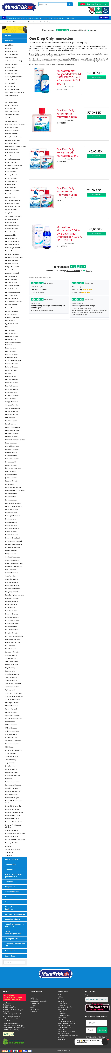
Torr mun (8, 902)
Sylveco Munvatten (11, 677)
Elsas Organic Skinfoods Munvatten (13, 344)
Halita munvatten (10, 424)
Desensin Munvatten (11, 270)
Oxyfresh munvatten (11, 579)
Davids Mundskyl (10, 235)
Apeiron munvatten (11, 99)
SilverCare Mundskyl (11, 661)
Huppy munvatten (11, 443)
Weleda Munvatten (11, 728)
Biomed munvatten (11, 162)
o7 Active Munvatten (11, 55)
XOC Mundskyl (9, 747)
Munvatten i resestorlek (12, 791)
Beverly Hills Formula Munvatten (15, 146)
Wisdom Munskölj (11, 734)
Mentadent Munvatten (12, 528)
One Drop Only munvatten (13, 566)
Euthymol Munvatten (11, 367)
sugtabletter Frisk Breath (13, 849)
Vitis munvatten (10, 722)
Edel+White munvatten (12, 317)
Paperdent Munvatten (12, 585)
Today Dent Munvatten (12, 699)
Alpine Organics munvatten (13, 77)
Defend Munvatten (11, 238)
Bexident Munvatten (11, 150)
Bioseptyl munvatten (11, 175)
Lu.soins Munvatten (11, 513)
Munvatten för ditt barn (12, 809)
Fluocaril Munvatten (11, 383)
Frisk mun (9, 41)
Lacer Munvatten (10, 497)
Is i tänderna (10, 897)
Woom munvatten (11, 737)
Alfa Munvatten (10, 67)
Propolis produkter (12, 919)
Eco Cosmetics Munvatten (13, 302)
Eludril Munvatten (10, 351)
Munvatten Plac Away (12, 614)
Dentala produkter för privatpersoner (14, 875)
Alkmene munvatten (11, 70)
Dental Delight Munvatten (13, 248)
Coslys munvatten (10, 222)
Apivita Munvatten (11, 102)
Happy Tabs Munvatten (12, 427)
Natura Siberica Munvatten (13, 544)
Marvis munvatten (10, 519)
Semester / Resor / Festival (15, 914)
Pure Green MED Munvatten (14, 636)
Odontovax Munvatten (12, 560)
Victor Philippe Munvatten (13, 718)
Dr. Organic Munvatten (12, 292)
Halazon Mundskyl (11, 421)
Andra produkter (11, 939)
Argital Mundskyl (10, 108)
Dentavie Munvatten (11, 251)
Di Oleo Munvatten (11, 276)
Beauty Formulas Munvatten (14, 137)
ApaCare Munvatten (11, 96)
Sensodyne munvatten (12, 652)
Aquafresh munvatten (12, 105)
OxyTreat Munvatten (11, 582)
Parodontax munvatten (12, 589)
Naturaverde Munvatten (12, 547)
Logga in (104, 18)
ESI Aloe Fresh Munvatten (13, 361)
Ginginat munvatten (11, 411)
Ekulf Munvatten (10, 321)
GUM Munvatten (10, 418)
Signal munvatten (10, 658)
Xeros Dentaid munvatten (13, 741)
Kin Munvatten (9, 484)
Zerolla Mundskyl (10, 760)
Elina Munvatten (10, 330)
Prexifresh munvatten (12, 620)
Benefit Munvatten (11, 143)
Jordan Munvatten (11, 478)
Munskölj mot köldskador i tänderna (13, 802)
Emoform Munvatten (11, 354)
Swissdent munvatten (12, 674)
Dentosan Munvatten (12, 264)
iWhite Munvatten (10, 471)
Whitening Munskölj (11, 830)
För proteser (10, 887)
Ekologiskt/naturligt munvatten (15, 833)
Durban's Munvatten (11, 298)
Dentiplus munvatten (11, 260)
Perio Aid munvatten (11, 601)
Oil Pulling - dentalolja (12, 788)
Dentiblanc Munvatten (12, 254)
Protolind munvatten (11, 633)
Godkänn (102, 1030)
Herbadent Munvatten (12, 433)
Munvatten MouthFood (12, 538)
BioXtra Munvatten (11, 181)
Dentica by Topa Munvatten (14, 257)
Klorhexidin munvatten (12, 782)
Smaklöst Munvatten (11, 837)
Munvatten (8, 48)
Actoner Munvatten (11, 64)
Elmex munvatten (10, 340)
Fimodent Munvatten (11, 380)
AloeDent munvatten (11, 80)
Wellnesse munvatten (12, 731)
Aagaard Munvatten (11, 772)
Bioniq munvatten (10, 172)
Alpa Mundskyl (10, 83)
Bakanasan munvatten (12, 131)
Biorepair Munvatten (11, 169)
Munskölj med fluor (11, 794)
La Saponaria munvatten (13, 487)
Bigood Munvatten (11, 156)
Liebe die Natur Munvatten (13, 506)
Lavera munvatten (11, 500)
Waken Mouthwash (11, 725)
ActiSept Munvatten (11, 58)
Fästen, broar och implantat (12, 908)
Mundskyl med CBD (11, 843)
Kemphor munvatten (11, 481)
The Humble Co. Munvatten (14, 696)
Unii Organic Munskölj (12, 703)
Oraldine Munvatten (11, 573)
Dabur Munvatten (10, 232)
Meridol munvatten (11, 532)
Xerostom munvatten (12, 744)
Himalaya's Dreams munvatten (15, 440)
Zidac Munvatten (10, 766)
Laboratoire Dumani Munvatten (15, 490)
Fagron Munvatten (11, 370)
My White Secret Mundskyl (13, 541)
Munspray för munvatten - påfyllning (13, 826)
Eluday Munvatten (10, 348)
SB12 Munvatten (10, 646)
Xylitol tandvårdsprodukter (13, 932)
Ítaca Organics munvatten (13, 468)
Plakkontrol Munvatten (12, 617)
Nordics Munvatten (11, 551)
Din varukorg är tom (93, 4)
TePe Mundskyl (10, 690)
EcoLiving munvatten (11, 311)
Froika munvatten (10, 399)
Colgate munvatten (11, 210)
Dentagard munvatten (12, 245)
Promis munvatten (11, 627)
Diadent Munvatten (11, 279)
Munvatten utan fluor (12, 819)
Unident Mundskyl (11, 709)
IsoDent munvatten (11, 465)
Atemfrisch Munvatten (12, 115)
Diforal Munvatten (11, 283)
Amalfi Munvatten (10, 86)
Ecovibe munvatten (11, 314)
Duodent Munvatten (11, 295)
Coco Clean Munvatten (12, 207)
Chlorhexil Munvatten (12, 203)
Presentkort (10, 956)
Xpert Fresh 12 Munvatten (13, 750)
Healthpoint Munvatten (12, 430)
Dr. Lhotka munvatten (12, 289)
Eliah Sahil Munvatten (12, 327)
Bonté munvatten (10, 194)
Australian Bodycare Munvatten (15, 124)
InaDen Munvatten (11, 456)
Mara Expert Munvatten (12, 516)
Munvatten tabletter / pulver (14, 812)
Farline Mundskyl (10, 376)
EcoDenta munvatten (11, 305)
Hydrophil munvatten (12, 446)
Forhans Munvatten (11, 392)
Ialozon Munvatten (11, 452)
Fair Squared (9, 373)
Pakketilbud (10, 951)
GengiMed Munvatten (12, 405)
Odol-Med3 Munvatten (12, 557)
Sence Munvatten (10, 649)
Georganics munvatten (12, 408)
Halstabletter (9, 45)
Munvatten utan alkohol (13, 815)
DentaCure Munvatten (12, 241)
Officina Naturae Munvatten (14, 563)
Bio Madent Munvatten (12, 159)
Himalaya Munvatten (11, 437)
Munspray (8, 846)
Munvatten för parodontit (13, 822)
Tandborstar (10, 869)
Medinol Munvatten (11, 525)
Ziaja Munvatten (10, 763)
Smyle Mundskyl (10, 668)
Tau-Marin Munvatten (12, 687)
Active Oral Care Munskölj (13, 61)
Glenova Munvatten (11, 414)
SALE (7, 29)
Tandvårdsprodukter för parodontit (14, 925)
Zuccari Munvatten (11, 769)
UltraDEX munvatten (11, 706)
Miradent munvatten (11, 535)
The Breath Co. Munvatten (13, 693)
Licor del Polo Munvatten (13, 503)
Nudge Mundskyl (10, 554)
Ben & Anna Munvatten (12, 140)
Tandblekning (10, 864)
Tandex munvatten (11, 680)
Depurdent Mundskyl (12, 273)
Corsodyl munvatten (11, 219)
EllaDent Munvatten (11, 333)
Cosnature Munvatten (12, 226)
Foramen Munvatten (11, 389)
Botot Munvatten (10, 197)
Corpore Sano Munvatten (13, 216)
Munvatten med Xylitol (12, 798)
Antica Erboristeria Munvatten (14, 93)
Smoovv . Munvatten (11, 665)
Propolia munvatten (11, 630)
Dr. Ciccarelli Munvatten (12, 286)
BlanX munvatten (10, 184)
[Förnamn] (96, 1023)
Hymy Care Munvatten (12, 449)
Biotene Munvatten (11, 178)
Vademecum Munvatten (12, 715)
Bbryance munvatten (11, 134)
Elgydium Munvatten (11, 324)
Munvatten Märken (11, 51)
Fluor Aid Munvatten (11, 386)
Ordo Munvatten (10, 576)
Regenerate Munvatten (12, 642)
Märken (8, 36)
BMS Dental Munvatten (12, 191)
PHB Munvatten (10, 608)
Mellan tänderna (11, 859)
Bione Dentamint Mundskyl (13, 165)
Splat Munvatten (10, 671)
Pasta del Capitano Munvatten (15, 595)
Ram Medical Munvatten (12, 639)
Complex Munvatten (11, 213)
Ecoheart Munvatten (11, 308)
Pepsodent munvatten (12, 598)
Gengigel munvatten (11, 402)
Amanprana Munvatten (12, 89)
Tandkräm (9, 882)
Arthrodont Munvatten (12, 112)
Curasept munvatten (11, 229)
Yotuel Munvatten (10, 753)
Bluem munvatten (10, 188)
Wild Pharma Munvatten (12, 775)
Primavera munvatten (12, 623)
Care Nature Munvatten (12, 200)
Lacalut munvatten (11, 494)
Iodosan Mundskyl (11, 462)
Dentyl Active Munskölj (12, 267)
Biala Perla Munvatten (12, 153)
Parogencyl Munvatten (12, 592)
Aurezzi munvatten (11, 121)
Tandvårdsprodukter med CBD (15, 945)
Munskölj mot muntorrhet (13, 806)
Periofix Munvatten (11, 604)
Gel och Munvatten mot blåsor (15, 840)
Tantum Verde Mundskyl (13, 684)
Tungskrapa (9, 852)
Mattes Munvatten (11, 522)
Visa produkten (96, 77)
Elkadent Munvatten (11, 336)
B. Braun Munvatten (11, 127)
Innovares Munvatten (12, 459)
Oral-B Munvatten (10, 570)
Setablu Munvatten (11, 655)
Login (87, 995)
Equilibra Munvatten (11, 357)
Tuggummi (8, 856)
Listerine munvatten (11, 509)
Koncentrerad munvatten (13, 785)
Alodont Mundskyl (11, 74)
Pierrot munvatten (11, 611)
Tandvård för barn (12, 892)
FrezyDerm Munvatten (12, 395)
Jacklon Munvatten (11, 475)
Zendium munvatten (11, 756)
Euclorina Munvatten (11, 364)
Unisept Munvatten (11, 712)
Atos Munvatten (10, 118)
